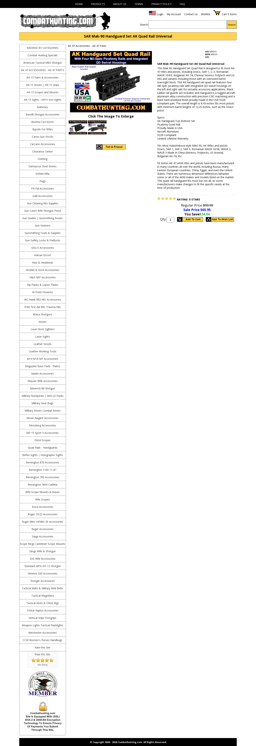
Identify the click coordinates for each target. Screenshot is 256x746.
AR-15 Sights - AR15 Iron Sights (42, 99)
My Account (174, 14)
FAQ (182, 4)
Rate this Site (42, 647)
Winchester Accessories (42, 632)
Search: (144, 24)
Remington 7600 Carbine (42, 484)
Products (98, 4)
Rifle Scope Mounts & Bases (42, 492)
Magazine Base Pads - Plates (42, 366)
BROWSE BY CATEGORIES (42, 48)
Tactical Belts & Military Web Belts (42, 588)
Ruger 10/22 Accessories (42, 514)
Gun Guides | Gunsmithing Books (42, 218)
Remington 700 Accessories (42, 477)
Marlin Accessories (42, 373)
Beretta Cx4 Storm (42, 122)
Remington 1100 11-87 (42, 470)
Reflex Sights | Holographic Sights (42, 455)
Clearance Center (42, 151)
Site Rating (43, 665)
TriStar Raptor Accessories (43, 610)
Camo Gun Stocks (42, 136)
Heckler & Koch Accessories (42, 270)
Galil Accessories (43, 196)
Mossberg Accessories (42, 425)
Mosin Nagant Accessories (42, 418)
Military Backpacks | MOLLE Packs (43, 396)
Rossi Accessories (42, 507)
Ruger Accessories (42, 529)
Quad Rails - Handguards (42, 447)
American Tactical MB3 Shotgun (42, 62)
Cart (224, 14)
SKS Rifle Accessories (42, 558)
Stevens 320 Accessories (42, 573)
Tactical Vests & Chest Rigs (42, 603)
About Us (119, 4)
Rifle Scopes (42, 499)
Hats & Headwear (42, 262)
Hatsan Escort (42, 255)
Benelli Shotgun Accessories (42, 114)
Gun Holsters (42, 225)
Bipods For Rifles (42, 129)
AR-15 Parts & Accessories (42, 77)
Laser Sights (42, 336)
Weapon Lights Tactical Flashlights (42, 625)
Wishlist (205, 14)
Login (160, 14)
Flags (42, 181)
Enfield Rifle (42, 173)
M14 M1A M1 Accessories (42, 359)
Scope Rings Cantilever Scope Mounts (42, 544)
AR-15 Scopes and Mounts (43, 92)
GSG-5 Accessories (42, 247)
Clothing (42, 159)
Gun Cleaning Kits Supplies (42, 203)
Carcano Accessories (42, 144)
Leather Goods (42, 344)
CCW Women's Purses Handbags (42, 640)
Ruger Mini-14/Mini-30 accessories (42, 521)
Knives (42, 321)
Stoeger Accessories (42, 581)
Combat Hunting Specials (43, 55)
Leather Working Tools (42, 351)
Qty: (163, 219)
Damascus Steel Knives (42, 166)
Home (79, 4)
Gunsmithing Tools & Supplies (43, 233)
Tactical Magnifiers (42, 595)
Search (232, 24)
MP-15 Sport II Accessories (42, 433)
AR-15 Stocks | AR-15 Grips (42, 85)
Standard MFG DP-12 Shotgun (42, 566)
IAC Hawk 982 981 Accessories (42, 299)
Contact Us (191, 14)
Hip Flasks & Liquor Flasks (42, 284)
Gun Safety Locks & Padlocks (42, 240)
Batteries (42, 107)
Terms (138, 4)
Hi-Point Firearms (42, 292)
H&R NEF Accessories (42, 277)
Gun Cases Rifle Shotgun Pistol (42, 210)
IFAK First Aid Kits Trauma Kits (42, 307)
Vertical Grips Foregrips (42, 618)
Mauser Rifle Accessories (43, 381)
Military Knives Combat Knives (42, 410)
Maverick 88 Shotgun (42, 388)
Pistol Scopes (42, 440)
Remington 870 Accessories (42, 462)
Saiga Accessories (42, 536)
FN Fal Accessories (42, 188)
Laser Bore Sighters (42, 329)
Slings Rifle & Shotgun (42, 551)
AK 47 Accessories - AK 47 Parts (42, 70)
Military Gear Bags (42, 403)
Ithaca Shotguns (42, 314)
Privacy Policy (161, 4)
